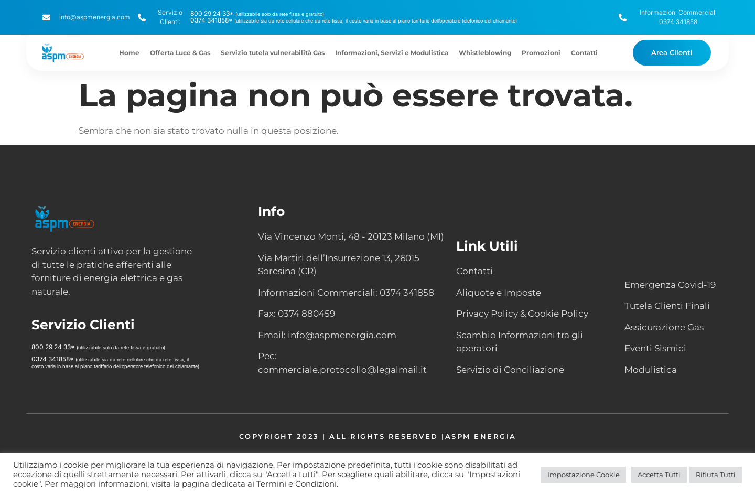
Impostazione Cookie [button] (583, 474)
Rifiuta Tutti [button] (716, 474)
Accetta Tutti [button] (659, 474)
